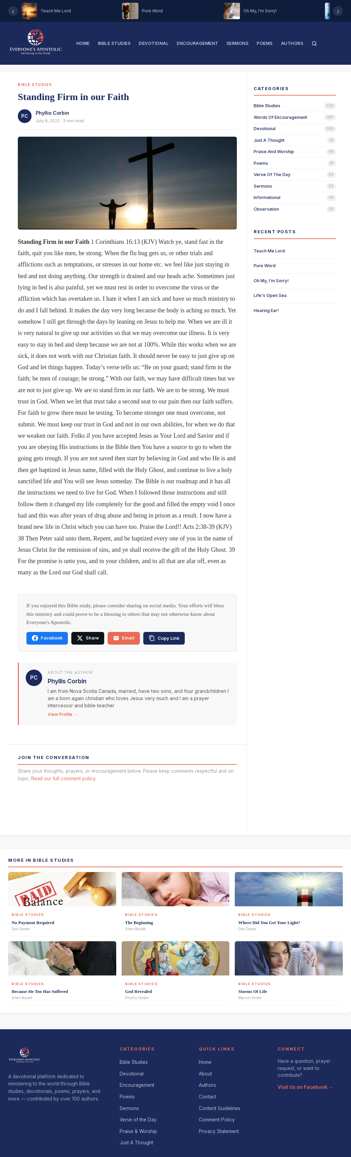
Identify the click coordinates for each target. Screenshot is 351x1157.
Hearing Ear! (266, 310)
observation (266, 209)
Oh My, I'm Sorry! (271, 280)
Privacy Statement (219, 1131)
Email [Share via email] (123, 638)
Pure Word (265, 265)
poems (261, 163)
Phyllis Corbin (52, 113)
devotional (265, 128)
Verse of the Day (138, 1119)
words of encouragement (280, 117)
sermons (263, 186)
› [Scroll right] (338, 11)
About (205, 1074)
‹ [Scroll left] (13, 11)
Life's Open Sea (270, 295)
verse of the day (272, 174)
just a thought (269, 140)
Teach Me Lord (269, 250)
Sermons (238, 43)
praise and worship (274, 151)
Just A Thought (136, 1142)
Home (83, 43)
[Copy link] (164, 638)
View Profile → (62, 714)
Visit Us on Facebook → (305, 1087)
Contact (207, 1096)
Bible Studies (114, 43)
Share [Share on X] (88, 638)
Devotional (154, 43)
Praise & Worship (138, 1131)
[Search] (314, 43)
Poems (265, 43)
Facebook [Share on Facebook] (47, 638)
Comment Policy (217, 1119)
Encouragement (197, 43)
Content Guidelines (219, 1108)
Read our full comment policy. (63, 778)
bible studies (267, 105)
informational (267, 197)
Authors (292, 43)
